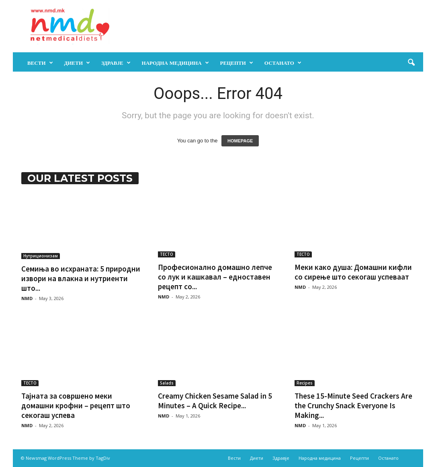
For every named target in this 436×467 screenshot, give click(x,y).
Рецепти (236, 63)
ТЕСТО (166, 254)
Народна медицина (175, 63)
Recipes (305, 383)
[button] (411, 63)
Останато (282, 63)
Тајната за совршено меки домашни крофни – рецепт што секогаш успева (75, 405)
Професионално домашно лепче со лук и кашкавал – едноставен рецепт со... (215, 276)
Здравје (116, 63)
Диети (77, 63)
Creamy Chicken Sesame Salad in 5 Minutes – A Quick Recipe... (215, 400)
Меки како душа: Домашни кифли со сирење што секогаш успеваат (353, 272)
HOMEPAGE (240, 140)
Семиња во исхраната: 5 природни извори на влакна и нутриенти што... (80, 278)
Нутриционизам (40, 256)
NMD (27, 298)
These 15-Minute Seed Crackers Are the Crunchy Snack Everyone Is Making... (353, 405)
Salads (167, 383)
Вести (40, 63)
